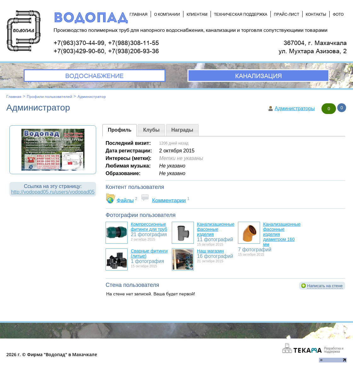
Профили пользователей (49, 96)
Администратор (92, 96)
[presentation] (119, 130)
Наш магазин (210, 250)
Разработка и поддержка (334, 350)
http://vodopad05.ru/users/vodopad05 (53, 192)
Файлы (125, 200)
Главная (13, 96)
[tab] (119, 130)
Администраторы (295, 108)
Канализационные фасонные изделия (215, 229)
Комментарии (169, 200)
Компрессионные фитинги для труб (149, 227)
